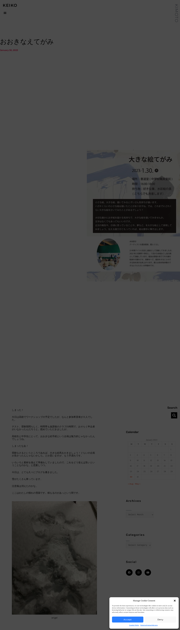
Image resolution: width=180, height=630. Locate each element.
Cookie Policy (134, 625)
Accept (128, 619)
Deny (160, 619)
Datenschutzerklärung (149, 625)
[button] (174, 600)
